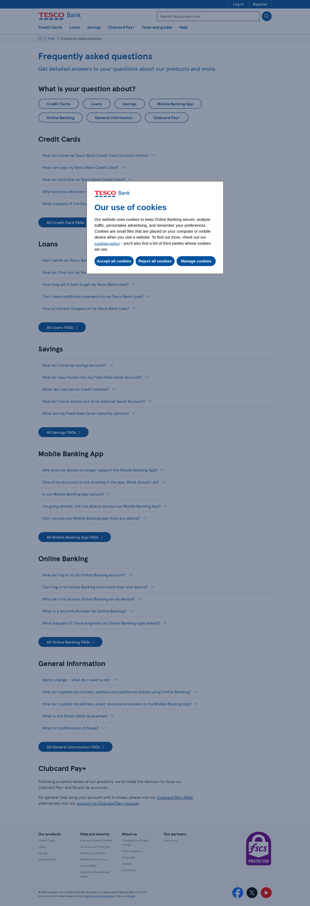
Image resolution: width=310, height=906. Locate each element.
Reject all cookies (155, 261)
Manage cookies (196, 261)
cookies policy (107, 243)
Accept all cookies (114, 261)
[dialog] (155, 227)
